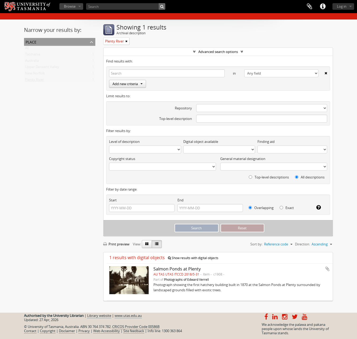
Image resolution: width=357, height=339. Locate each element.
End (180, 200)
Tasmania (32, 55)
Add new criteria (127, 83)
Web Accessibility (106, 330)
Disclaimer (67, 330)
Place (31, 41)
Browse (70, 6)
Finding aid (266, 141)
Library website (99, 315)
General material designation (242, 158)
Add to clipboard (327, 269)
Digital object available (200, 141)
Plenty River (34, 80)
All (27, 49)
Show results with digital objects (193, 258)
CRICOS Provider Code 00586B (135, 326)
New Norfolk (35, 74)
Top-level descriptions (269, 177)
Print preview (116, 244)
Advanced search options (218, 51)
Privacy (84, 330)
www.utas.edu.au (128, 315)
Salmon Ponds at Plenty (177, 269)
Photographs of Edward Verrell (186, 279)
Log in (341, 6)
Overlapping (261, 207)
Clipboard (309, 6)
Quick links (322, 6)
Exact (287, 207)
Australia (32, 61)
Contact (30, 330)
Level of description (124, 141)
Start (113, 200)
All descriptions (310, 177)
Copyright (47, 330)
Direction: (302, 244)
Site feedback (133, 330)
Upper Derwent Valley (42, 68)
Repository (183, 108)
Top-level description (175, 118)
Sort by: (256, 244)
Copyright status (122, 158)
